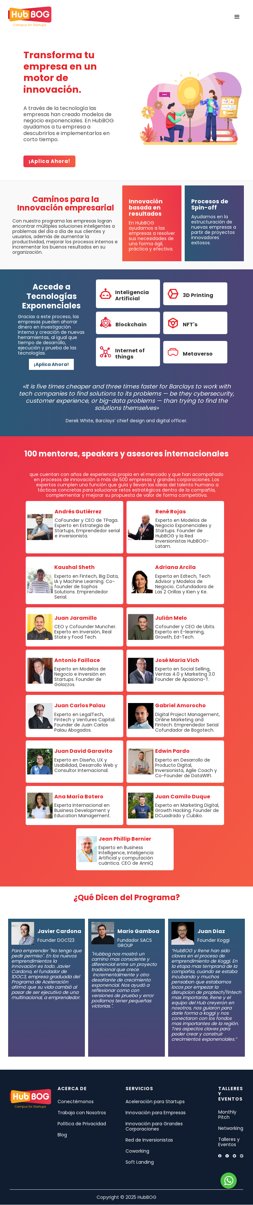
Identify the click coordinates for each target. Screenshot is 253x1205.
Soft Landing (140, 1162)
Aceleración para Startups (155, 1101)
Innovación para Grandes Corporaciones (154, 1126)
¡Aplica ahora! (49, 161)
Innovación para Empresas (156, 1112)
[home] (29, 17)
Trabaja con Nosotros (82, 1112)
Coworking (137, 1151)
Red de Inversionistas (149, 1140)
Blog (62, 1134)
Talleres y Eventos (229, 1142)
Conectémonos (76, 1101)
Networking (230, 1128)
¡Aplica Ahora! (51, 364)
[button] (237, 17)
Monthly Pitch (227, 1114)
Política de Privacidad (82, 1123)
